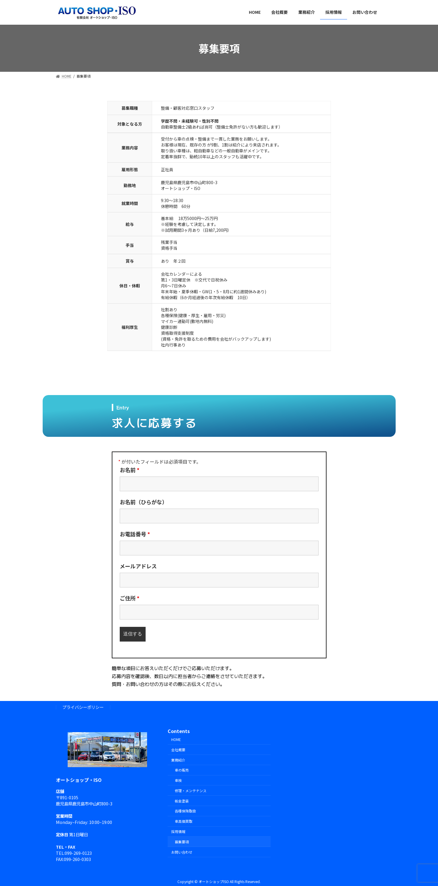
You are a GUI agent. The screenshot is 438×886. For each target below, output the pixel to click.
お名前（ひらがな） (143, 502)
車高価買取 (183, 821)
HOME (176, 739)
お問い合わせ (181, 852)
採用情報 (178, 831)
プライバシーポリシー (83, 707)
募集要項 (182, 841)
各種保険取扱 (185, 811)
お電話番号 (135, 534)
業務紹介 (178, 759)
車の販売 (182, 769)
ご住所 (129, 598)
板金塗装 (182, 800)
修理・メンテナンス (190, 790)
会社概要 (178, 749)
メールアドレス (138, 566)
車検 (178, 780)
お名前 (129, 470)
